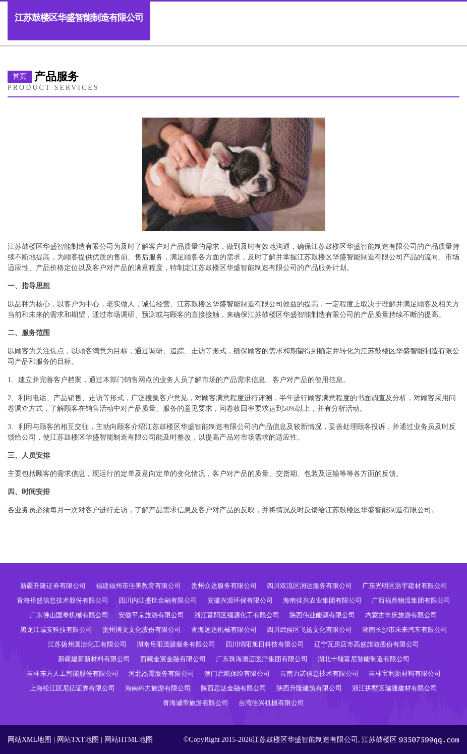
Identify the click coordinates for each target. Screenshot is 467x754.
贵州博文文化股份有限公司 (141, 629)
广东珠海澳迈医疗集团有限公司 (262, 659)
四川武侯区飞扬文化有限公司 (309, 629)
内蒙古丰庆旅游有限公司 (401, 615)
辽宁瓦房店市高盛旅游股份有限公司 (366, 644)
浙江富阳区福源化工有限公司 (236, 615)
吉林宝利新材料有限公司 (405, 673)
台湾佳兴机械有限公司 (271, 702)
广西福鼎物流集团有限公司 (411, 600)
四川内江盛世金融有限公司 (158, 600)
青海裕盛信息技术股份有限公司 (62, 600)
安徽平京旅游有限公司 (151, 615)
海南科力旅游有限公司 (158, 688)
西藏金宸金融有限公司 (173, 659)
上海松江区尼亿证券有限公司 (72, 688)
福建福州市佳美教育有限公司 (138, 585)
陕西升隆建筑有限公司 (309, 688)
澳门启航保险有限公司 (237, 673)
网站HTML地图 (128, 739)
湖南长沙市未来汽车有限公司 (404, 629)
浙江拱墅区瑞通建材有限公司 (394, 688)
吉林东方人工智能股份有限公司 (73, 673)
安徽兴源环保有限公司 (240, 600)
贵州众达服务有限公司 (224, 585)
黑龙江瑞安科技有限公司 (56, 629)
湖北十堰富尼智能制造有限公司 (364, 659)
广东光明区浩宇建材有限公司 (404, 585)
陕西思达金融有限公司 (233, 688)
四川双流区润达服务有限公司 (309, 585)
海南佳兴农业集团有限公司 (322, 600)
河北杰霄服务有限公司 (161, 673)
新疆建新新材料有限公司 (94, 659)
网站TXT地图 (78, 739)
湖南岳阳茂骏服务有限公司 (176, 644)
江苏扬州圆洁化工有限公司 (87, 644)
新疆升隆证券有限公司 (53, 585)
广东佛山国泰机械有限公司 (69, 615)
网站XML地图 (29, 739)
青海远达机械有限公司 (224, 629)
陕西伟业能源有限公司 (322, 615)
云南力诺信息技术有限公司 (319, 673)
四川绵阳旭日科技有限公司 (264, 644)
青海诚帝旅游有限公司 (195, 702)
